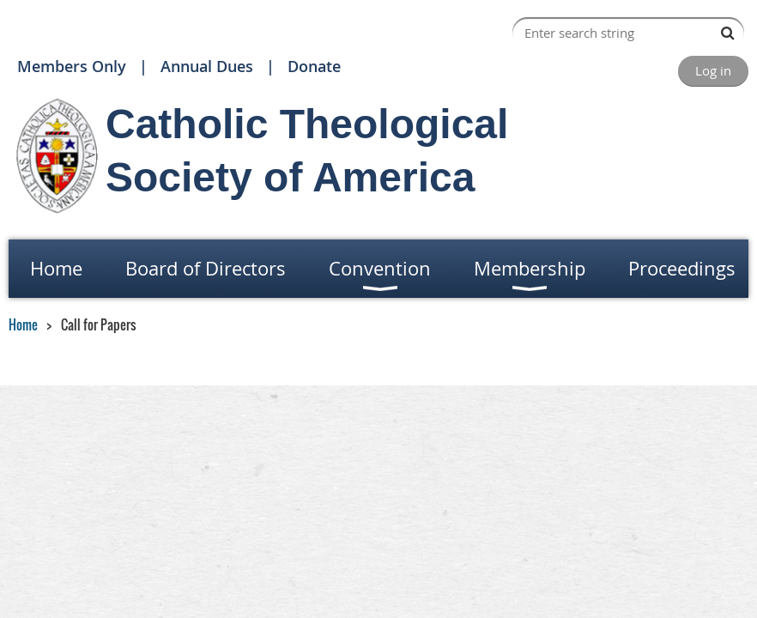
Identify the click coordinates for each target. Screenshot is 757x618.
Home (23, 324)
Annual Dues (206, 66)
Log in (713, 70)
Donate (314, 66)
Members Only (71, 66)
